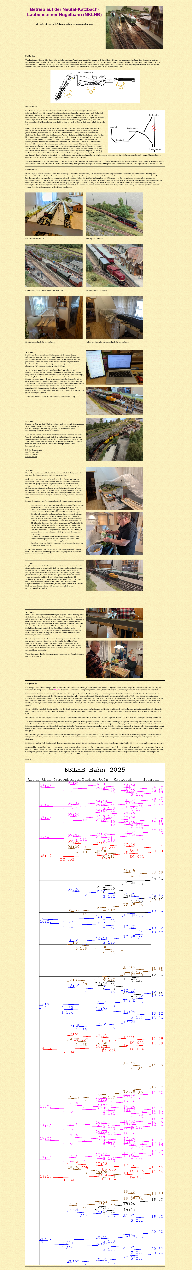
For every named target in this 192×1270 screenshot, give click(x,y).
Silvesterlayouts (60, 619)
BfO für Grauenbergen (33, 450)
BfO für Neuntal (31, 457)
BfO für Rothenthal (32, 452)
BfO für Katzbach (31, 454)
